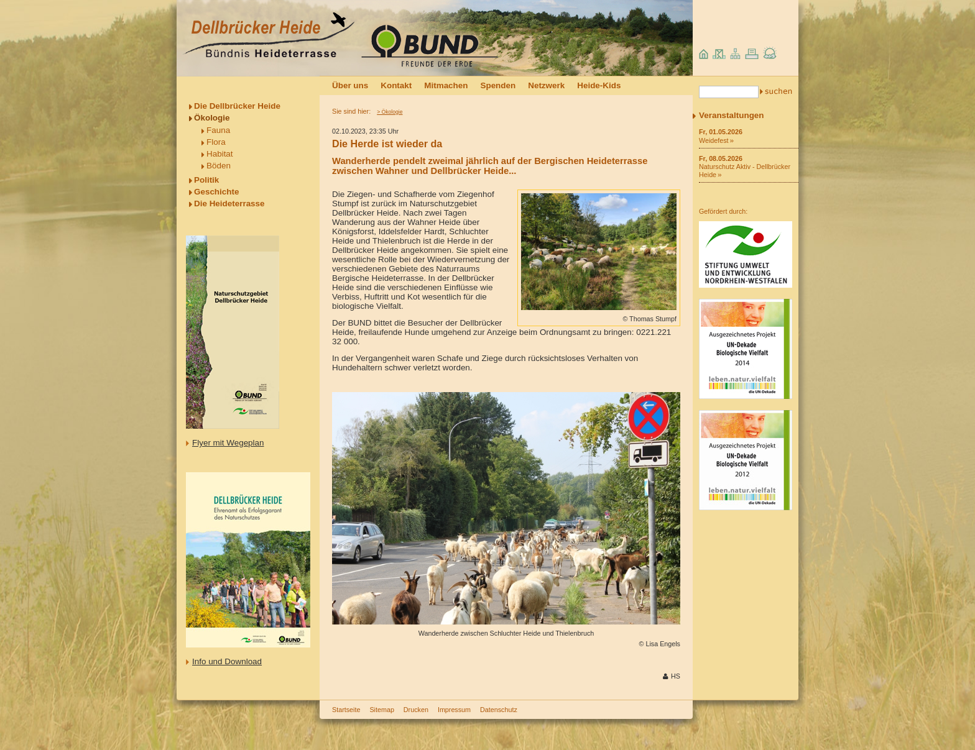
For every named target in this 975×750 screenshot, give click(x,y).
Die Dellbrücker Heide (237, 106)
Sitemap (381, 709)
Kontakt (396, 85)
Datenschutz (498, 709)
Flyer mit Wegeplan (228, 442)
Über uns (350, 85)
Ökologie (212, 117)
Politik (206, 180)
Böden (218, 165)
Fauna (218, 130)
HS (675, 676)
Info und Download (227, 661)
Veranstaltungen (731, 115)
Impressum (454, 709)
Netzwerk (546, 85)
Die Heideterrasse (229, 203)
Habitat (219, 153)
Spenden (497, 85)
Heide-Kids (599, 85)
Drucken (416, 709)
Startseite (346, 709)
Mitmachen (446, 85)
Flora (216, 142)
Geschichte (216, 191)
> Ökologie (389, 112)
